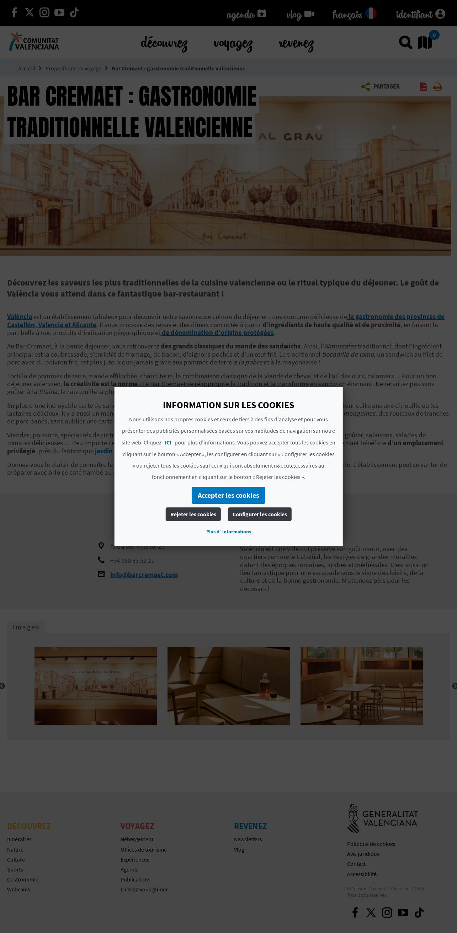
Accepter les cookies (228, 495)
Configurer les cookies (260, 514)
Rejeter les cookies (193, 514)
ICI (168, 442)
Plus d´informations (228, 531)
